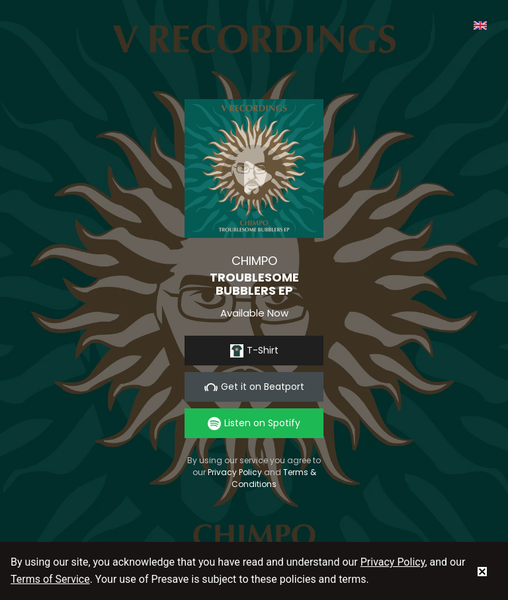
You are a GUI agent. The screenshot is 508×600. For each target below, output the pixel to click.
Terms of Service (50, 579)
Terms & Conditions (274, 478)
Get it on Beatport (254, 387)
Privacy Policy (235, 472)
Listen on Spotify (254, 423)
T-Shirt (254, 350)
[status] (482, 570)
